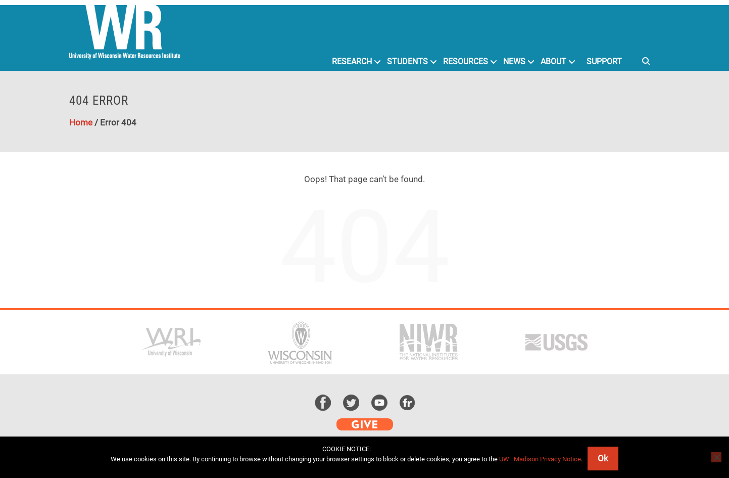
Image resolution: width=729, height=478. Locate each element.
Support (604, 61)
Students (407, 61)
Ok (603, 458)
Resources (465, 61)
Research (352, 61)
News (514, 61)
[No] (716, 457)
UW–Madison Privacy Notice (540, 459)
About (553, 61)
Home (80, 122)
